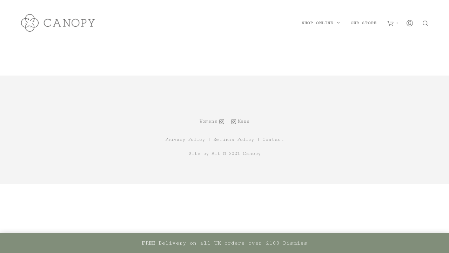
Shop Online (317, 23)
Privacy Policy (185, 139)
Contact (273, 139)
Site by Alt (204, 153)
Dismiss (295, 243)
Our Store (363, 23)
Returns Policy (233, 139)
